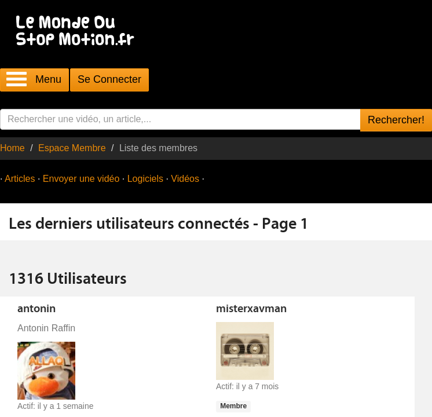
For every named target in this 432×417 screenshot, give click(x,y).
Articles (20, 179)
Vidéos (185, 179)
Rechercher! (396, 120)
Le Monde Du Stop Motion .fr (78, 31)
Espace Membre (72, 148)
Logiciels (145, 179)
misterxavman (251, 309)
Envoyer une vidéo (81, 179)
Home (12, 148)
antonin (36, 309)
